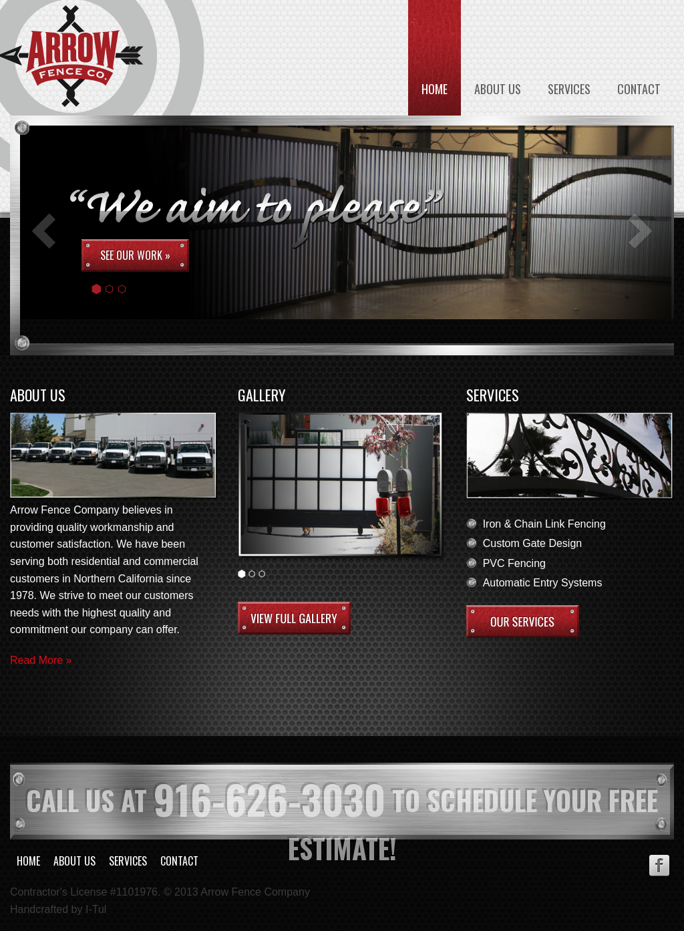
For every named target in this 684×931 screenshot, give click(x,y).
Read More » (41, 660)
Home (434, 89)
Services (569, 89)
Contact (639, 89)
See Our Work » (135, 255)
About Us (497, 89)
